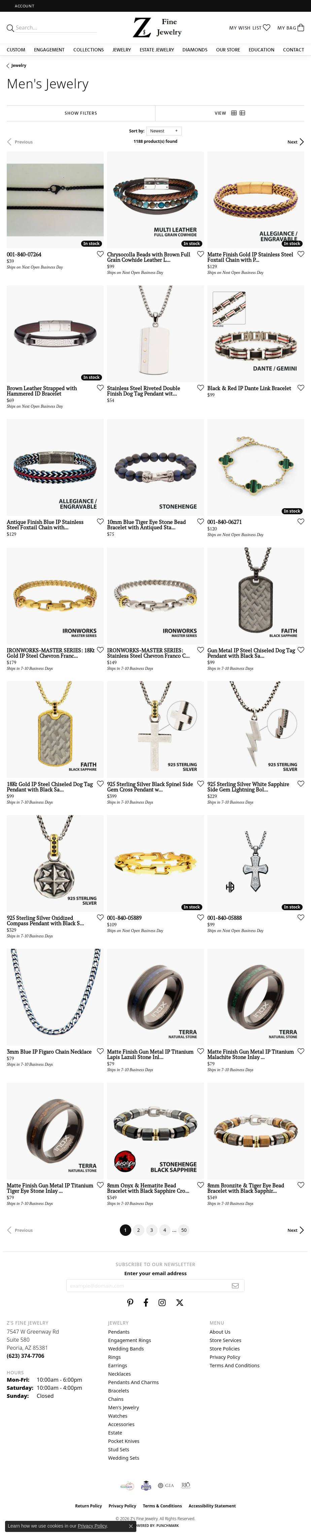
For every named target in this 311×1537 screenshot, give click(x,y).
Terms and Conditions (235, 1365)
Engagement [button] (49, 50)
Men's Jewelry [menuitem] (123, 1407)
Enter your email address (155, 1273)
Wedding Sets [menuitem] (123, 1458)
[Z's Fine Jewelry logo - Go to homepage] (155, 28)
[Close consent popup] (131, 1526)
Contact (293, 50)
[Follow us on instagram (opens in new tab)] (162, 1303)
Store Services (225, 1340)
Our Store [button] (228, 50)
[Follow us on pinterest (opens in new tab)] (130, 1303)
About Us (220, 1332)
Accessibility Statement (212, 1506)
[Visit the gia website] (166, 1486)
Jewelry (18, 65)
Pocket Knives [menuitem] (123, 1441)
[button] (23, 6)
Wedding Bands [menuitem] (126, 1348)
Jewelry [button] (121, 50)
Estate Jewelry (157, 50)
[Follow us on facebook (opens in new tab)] (146, 1303)
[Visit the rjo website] (186, 1486)
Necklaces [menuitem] (119, 1374)
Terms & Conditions (162, 1506)
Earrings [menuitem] (117, 1365)
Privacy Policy (225, 1357)
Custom (16, 50)
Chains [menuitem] (116, 1399)
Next (292, 142)
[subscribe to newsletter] (235, 1286)
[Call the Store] (25, 1356)
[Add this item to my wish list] (98, 253)
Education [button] (261, 50)
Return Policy (88, 1506)
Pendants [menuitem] (119, 1332)
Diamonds (194, 50)
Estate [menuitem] (115, 1432)
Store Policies (225, 1348)
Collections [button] (88, 50)
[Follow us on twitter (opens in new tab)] (179, 1303)
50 (183, 1230)
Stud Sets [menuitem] (118, 1449)
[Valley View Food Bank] (127, 1486)
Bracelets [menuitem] (118, 1390)
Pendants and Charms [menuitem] (133, 1382)
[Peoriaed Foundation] (146, 1486)
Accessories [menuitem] (121, 1424)
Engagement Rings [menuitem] (129, 1340)
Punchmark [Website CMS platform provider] (168, 1525)
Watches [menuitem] (117, 1416)
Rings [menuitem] (114, 1357)
